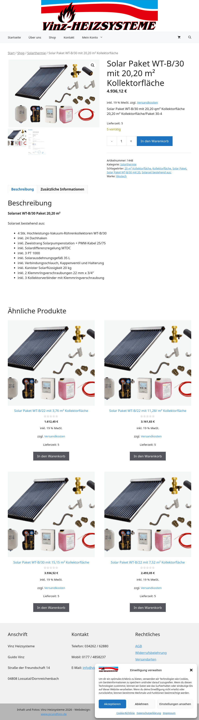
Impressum (169, 713)
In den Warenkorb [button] (51, 456)
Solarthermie (36, 53)
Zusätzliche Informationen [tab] (62, 189)
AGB (138, 646)
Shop (52, 37)
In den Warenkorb (155, 141)
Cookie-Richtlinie (125, 713)
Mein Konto (94, 37)
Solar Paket (179, 168)
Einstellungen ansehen (175, 704)
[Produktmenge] (121, 141)
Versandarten (145, 659)
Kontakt (69, 37)
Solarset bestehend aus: (156, 172)
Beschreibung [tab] (22, 189)
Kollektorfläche (162, 168)
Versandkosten (147, 102)
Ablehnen (141, 704)
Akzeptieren (112, 704)
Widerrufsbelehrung (151, 652)
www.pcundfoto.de (54, 714)
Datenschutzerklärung (149, 713)
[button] (191, 670)
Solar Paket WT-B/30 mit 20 (123, 172)
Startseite (14, 37)
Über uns (35, 37)
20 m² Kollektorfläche (138, 168)
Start (11, 53)
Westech (121, 176)
